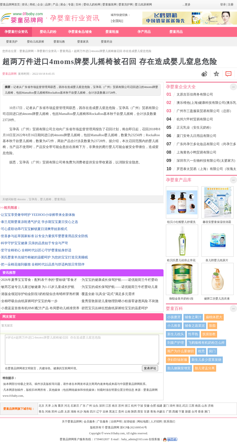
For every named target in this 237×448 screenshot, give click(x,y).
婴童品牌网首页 (10, 4)
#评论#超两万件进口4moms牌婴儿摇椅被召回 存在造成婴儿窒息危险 (82, 350)
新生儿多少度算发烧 (206, 359)
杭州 (134, 405)
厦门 (166, 405)
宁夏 (181, 411)
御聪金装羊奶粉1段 (181, 298)
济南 (211, 405)
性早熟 (193, 334)
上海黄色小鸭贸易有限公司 (196, 152)
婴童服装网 (109, 4)
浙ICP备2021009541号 (133, 427)
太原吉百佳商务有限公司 (195, 94)
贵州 (121, 411)
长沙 (80, 411)
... (233, 86)
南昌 (198, 405)
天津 (48, 405)
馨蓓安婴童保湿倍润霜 (217, 222)
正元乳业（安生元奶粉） (195, 127)
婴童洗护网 (125, 4)
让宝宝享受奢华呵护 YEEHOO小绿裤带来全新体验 (38, 215)
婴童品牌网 (26, 51)
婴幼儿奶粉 (48, 32)
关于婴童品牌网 (72, 421)
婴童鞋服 (112, 32)
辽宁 (99, 411)
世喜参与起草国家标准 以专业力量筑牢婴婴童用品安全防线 (44, 236)
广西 (169, 411)
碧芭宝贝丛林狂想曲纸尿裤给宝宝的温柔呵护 (115, 308)
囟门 (212, 351)
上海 (54, 405)
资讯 (24, 4)
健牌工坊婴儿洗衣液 (217, 298)
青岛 (41, 411)
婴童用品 (176, 32)
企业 (40, 4)
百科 (78, 4)
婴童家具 (83, 41)
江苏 (108, 405)
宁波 (140, 405)
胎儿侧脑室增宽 (179, 368)
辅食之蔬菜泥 (195, 325)
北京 (41, 405)
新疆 (188, 411)
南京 (115, 405)
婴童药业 (106, 41)
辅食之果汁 (193, 317)
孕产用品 (144, 32)
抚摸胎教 (209, 334)
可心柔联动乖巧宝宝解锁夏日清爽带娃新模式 (34, 229)
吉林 (105, 411)
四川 (93, 411)
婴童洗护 (12, 41)
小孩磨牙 (174, 317)
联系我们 (169, 421)
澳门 (207, 411)
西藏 (175, 411)
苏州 (121, 405)
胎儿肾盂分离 (205, 368)
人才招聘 (156, 421)
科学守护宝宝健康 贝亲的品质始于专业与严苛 (34, 243)
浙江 (127, 405)
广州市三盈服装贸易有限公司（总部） (205, 111)
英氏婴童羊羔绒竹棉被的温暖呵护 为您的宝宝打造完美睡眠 (44, 257)
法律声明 (116, 421)
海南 (86, 411)
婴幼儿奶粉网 (91, 4)
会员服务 (89, 421)
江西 (191, 405)
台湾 (194, 411)
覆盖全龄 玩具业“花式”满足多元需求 (108, 294)
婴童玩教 (59, 41)
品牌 (48, 4)
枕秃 (201, 351)
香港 (201, 411)
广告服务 (102, 421)
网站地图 (143, 421)
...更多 (186, 4)
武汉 (185, 405)
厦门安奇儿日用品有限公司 (196, 136)
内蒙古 (161, 411)
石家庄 (75, 405)
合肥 (153, 405)
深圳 (102, 405)
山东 (204, 405)
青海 (153, 411)
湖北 (179, 405)
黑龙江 (113, 411)
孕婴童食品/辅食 (80, 32)
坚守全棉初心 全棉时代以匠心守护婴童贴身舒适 (36, 250)
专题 (71, 4)
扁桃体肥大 (214, 317)
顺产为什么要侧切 (180, 351)
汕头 (95, 405)
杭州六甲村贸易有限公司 (195, 119)
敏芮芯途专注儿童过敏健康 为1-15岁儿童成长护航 (37, 287)
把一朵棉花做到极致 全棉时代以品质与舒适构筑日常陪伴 (43, 264)
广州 (89, 405)
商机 (32, 4)
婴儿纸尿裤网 (143, 4)
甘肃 (147, 411)
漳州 (172, 405)
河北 (67, 405)
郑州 (54, 411)
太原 (67, 411)
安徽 (147, 405)
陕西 (134, 411)
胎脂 (212, 325)
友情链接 (129, 421)
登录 (223, 4)
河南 (48, 411)
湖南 (73, 411)
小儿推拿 (174, 325)
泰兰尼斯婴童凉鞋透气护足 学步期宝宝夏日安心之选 (39, 222)
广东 (83, 405)
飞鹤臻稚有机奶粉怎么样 (206, 342)
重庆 (61, 405)
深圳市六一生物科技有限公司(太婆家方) (206, 160)
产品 (55, 4)
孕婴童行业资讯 (16, 32)
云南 (127, 411)
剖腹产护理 (175, 342)
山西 (61, 411)
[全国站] (117, 21)
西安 (140, 411)
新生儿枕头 (175, 334)
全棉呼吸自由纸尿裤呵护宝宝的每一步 (29, 301)
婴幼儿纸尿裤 (35, 41)
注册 (230, 4)
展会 (63, 4)
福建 (159, 405)
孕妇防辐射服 (177, 359)
